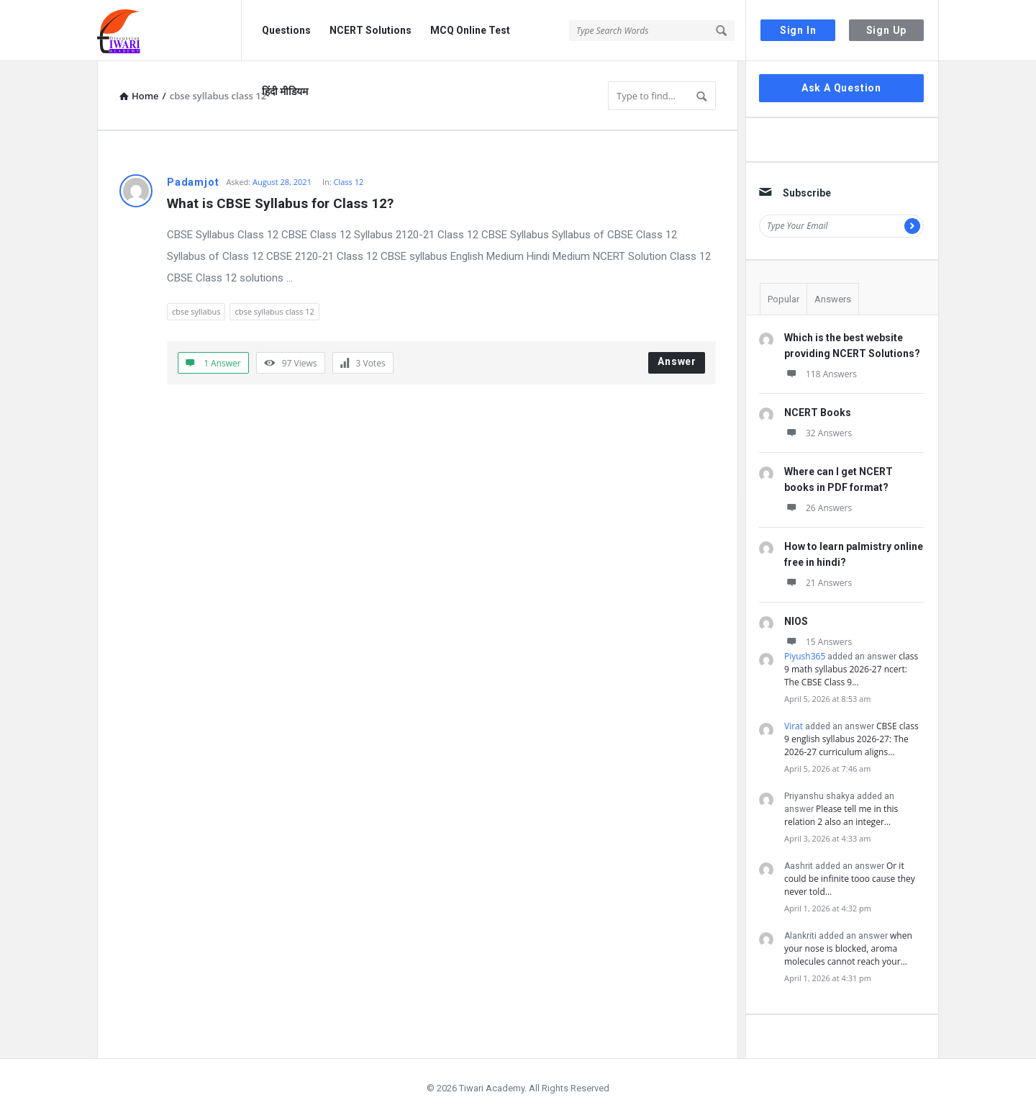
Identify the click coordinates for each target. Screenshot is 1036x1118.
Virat (793, 726)
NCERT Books (817, 412)
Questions (286, 30)
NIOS (796, 621)
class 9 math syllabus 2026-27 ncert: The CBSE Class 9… (851, 669)
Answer (677, 361)
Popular (783, 299)
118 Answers (820, 374)
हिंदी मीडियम (285, 91)
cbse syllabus (196, 311)
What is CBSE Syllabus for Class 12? (280, 203)
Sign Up (886, 30)
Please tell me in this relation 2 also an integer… (841, 815)
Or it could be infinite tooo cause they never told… (849, 879)
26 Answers (818, 508)
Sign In (798, 30)
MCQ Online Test (470, 30)
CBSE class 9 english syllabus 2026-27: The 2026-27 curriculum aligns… (851, 739)
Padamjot (193, 182)
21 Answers (818, 583)
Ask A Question (841, 88)
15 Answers (818, 642)
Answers (832, 299)
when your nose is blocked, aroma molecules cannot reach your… (848, 948)
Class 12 (349, 181)
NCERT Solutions (371, 30)
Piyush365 (804, 656)
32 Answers (818, 433)
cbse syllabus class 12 (274, 311)
